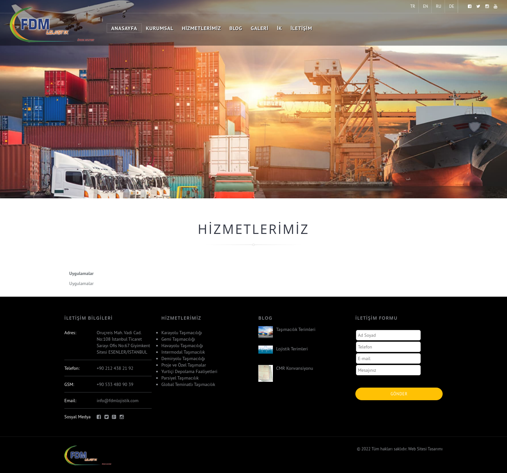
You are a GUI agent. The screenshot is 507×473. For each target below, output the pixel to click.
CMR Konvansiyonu (294, 368)
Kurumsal (159, 28)
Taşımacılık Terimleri (295, 329)
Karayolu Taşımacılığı (181, 333)
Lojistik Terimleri (292, 349)
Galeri (259, 28)
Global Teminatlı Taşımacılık (188, 384)
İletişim (301, 28)
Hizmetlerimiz (201, 28)
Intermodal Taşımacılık (183, 352)
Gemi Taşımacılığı (178, 339)
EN (425, 6)
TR (412, 6)
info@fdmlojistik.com (118, 400)
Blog (236, 28)
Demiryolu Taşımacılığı (183, 358)
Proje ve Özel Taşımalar (183, 365)
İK (279, 28)
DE (451, 6)
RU (438, 6)
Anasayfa (124, 28)
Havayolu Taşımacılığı (182, 345)
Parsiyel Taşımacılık (180, 378)
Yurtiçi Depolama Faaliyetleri (189, 371)
